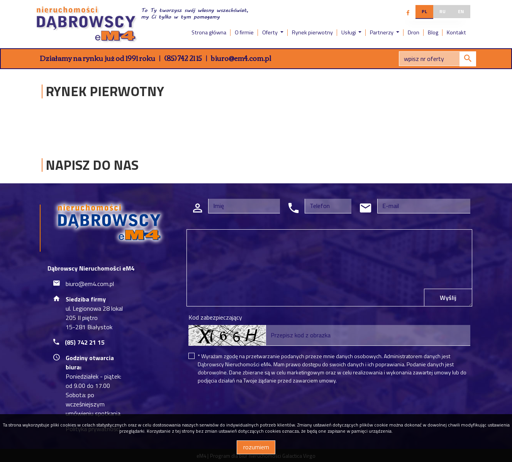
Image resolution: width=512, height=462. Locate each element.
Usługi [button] (349, 32)
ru (442, 11)
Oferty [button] (270, 32)
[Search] (437, 58)
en (461, 11)
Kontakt (456, 32)
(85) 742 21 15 (183, 58)
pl (424, 11)
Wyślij (448, 297)
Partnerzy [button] (382, 32)
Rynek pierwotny (312, 32)
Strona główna (209, 32)
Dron (413, 32)
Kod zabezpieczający (215, 317)
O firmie (244, 32)
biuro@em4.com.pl (241, 58)
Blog (433, 32)
